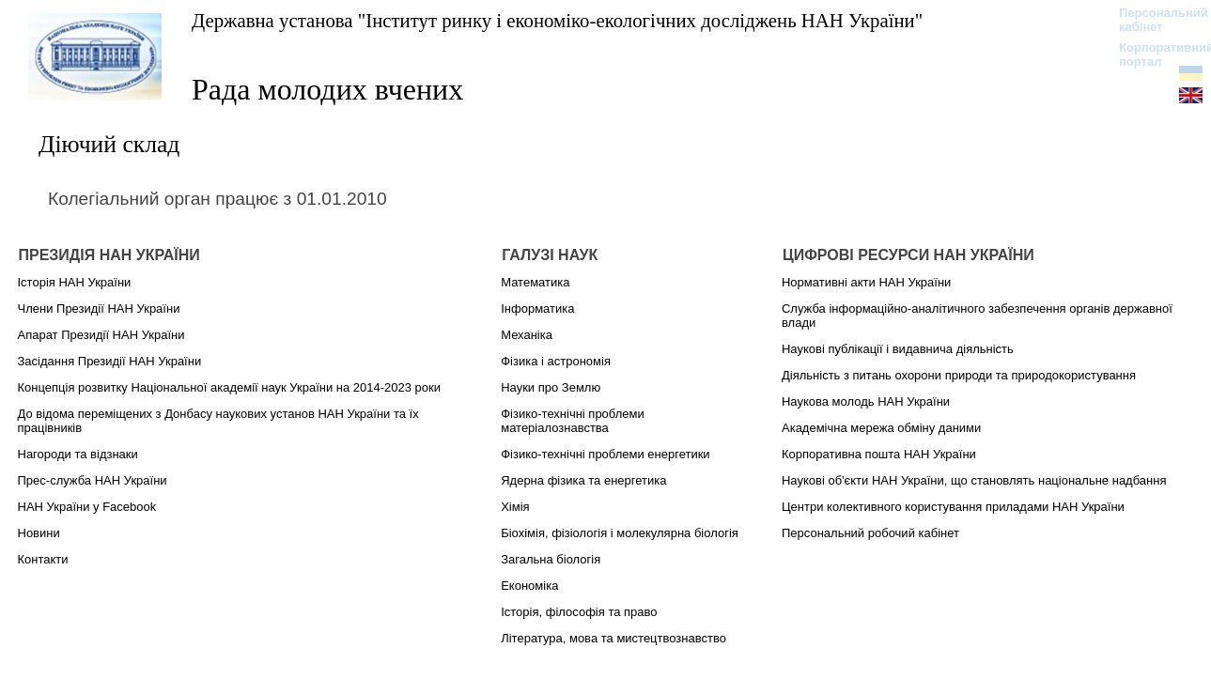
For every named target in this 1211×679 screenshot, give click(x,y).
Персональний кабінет (1154, 20)
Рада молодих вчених (327, 89)
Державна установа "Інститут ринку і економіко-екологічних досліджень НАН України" (557, 20)
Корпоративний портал (1154, 54)
